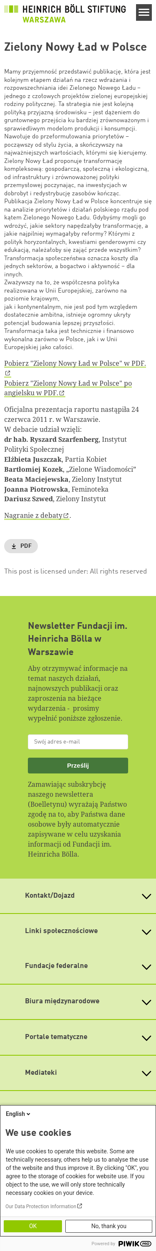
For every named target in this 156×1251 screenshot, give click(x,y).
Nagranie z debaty (33, 515)
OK (33, 1226)
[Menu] (144, 12)
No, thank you (108, 1226)
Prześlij (78, 765)
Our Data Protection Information (40, 1206)
